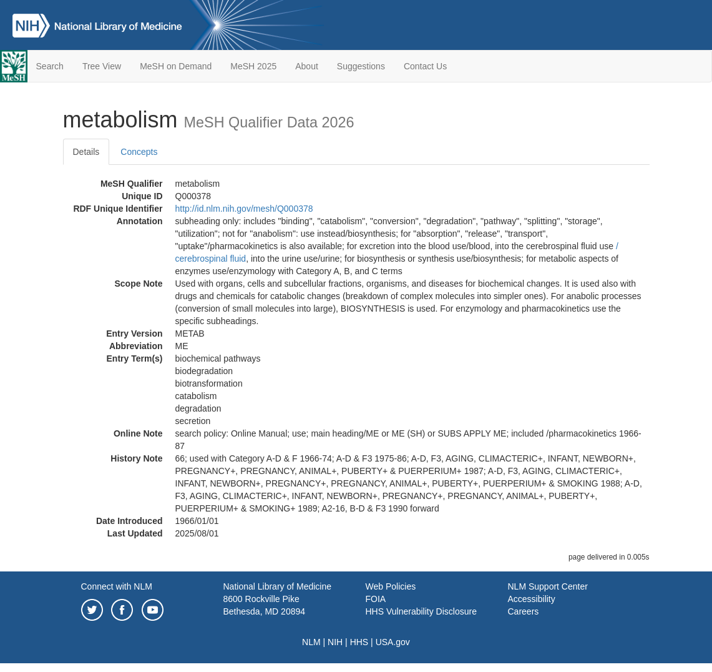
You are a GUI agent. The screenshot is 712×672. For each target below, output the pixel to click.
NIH (335, 642)
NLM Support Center (548, 586)
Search (50, 66)
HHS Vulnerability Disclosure (421, 611)
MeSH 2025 (253, 66)
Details (86, 152)
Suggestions (361, 66)
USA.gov (393, 642)
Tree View (101, 66)
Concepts (138, 152)
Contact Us (425, 66)
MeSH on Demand (176, 66)
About (306, 66)
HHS (359, 642)
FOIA (376, 599)
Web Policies (391, 586)
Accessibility (531, 599)
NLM (311, 642)
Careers (523, 611)
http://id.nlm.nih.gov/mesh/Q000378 (244, 209)
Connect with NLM (116, 586)
